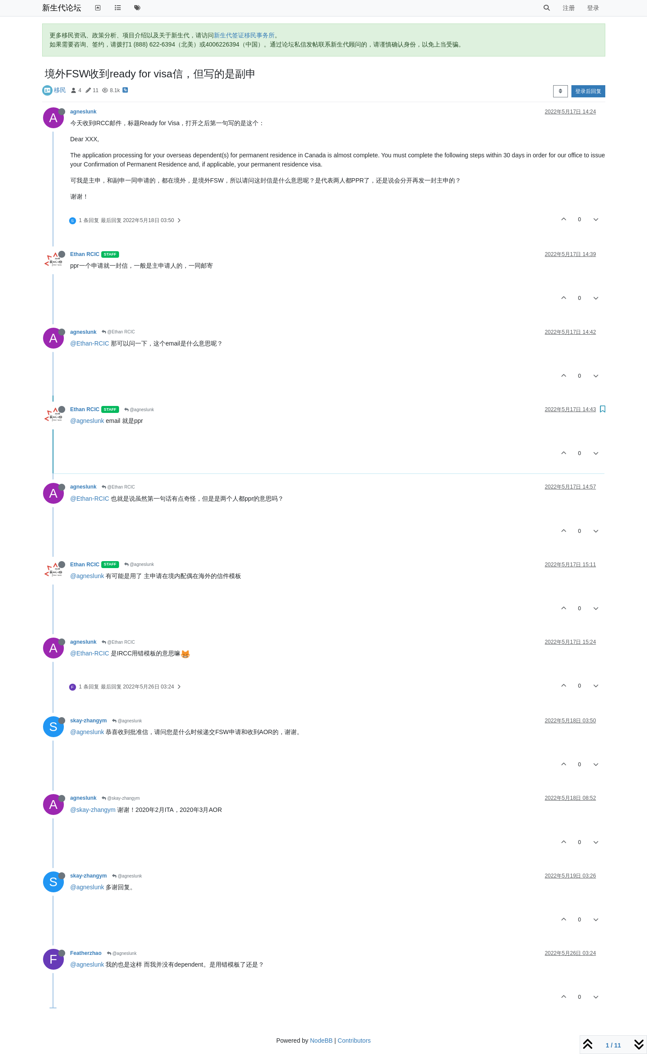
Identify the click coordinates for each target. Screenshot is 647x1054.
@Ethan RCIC (118, 331)
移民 (60, 89)
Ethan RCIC (85, 254)
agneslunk (83, 112)
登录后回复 (588, 91)
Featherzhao (86, 953)
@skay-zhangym (120, 798)
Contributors (354, 1040)
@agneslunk (139, 409)
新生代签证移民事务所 (244, 35)
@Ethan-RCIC (89, 343)
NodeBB (321, 1040)
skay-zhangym (88, 721)
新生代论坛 (61, 7)
